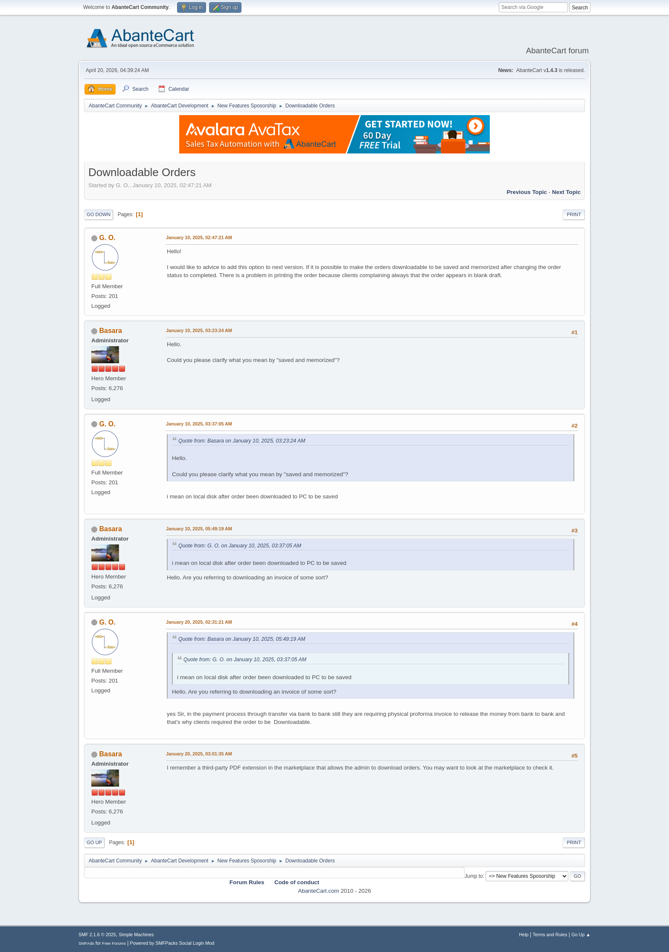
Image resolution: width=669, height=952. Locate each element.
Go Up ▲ (580, 934)
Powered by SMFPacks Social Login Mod (172, 943)
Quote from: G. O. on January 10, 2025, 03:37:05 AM (239, 546)
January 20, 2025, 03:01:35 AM (199, 753)
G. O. (107, 237)
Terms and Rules (550, 934)
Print (574, 214)
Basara (110, 330)
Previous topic (526, 192)
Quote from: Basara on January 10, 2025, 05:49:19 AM (241, 639)
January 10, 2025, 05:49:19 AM (199, 528)
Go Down (99, 214)
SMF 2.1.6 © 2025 (97, 934)
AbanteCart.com (318, 891)
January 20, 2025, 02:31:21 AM (199, 622)
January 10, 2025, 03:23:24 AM (199, 330)
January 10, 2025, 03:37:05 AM (199, 423)
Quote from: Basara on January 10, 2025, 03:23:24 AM (241, 441)
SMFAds (86, 943)
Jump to (474, 876)
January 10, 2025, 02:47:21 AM (199, 237)
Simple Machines (136, 934)
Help (524, 934)
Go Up (94, 842)
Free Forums (114, 943)
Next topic (566, 192)
